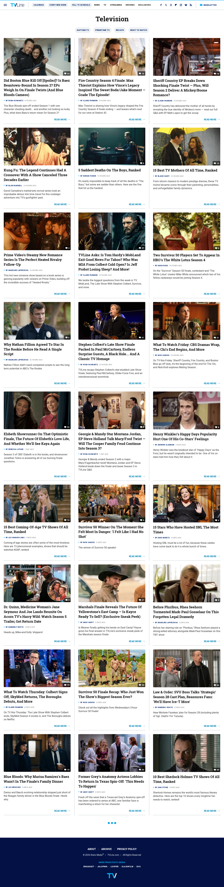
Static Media (97, 854)
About (92, 849)
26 (143, 685)
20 (143, 769)
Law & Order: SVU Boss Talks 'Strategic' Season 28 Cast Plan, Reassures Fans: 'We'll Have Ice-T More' (184, 697)
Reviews (130, 4)
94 (218, 685)
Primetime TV (102, 30)
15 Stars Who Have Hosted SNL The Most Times (185, 529)
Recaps (120, 30)
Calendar (39, 5)
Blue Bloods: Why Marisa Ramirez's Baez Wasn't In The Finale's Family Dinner (36, 779)
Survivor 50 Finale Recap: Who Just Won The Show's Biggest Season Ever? (111, 694)
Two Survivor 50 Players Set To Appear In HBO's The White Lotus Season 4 (186, 257)
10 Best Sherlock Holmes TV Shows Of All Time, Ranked (186, 779)
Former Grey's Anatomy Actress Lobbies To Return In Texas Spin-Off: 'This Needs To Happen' (111, 781)
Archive (106, 849)
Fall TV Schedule (81, 5)
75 (68, 685)
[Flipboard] (176, 5)
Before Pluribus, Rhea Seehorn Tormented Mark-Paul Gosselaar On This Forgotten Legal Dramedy (186, 612)
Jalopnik (102, 866)
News (97, 4)
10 (68, 769)
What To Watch (138, 30)
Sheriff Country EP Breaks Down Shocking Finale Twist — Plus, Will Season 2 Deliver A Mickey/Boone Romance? (181, 87)
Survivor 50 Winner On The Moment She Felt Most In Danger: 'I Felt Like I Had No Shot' (111, 532)
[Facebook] (161, 5)
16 (143, 73)
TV (105, 4)
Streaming (116, 4)
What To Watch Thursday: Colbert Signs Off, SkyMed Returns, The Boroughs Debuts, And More (36, 697)
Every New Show (58, 5)
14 (68, 73)
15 (218, 163)
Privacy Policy (127, 849)
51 (143, 337)
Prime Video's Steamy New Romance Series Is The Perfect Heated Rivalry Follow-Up (33, 260)
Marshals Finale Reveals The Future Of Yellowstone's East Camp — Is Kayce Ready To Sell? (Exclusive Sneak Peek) (110, 612)
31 (218, 337)
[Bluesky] (185, 5)
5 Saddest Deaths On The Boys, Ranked (109, 170)
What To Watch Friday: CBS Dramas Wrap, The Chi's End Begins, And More (186, 347)
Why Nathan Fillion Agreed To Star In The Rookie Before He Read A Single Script (34, 349)
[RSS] (190, 5)
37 (143, 247)
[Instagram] (181, 5)
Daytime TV (83, 30)
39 (218, 769)
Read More (60, 119)
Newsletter (208, 5)
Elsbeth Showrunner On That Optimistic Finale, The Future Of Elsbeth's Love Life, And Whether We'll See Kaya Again (37, 439)
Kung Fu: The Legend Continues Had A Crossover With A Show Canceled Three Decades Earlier (35, 175)
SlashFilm (127, 866)
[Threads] (171, 5)
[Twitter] (166, 5)
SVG (138, 866)
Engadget (88, 866)
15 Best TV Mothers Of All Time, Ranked (185, 170)
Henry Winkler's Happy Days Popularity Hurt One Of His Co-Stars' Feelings (185, 436)
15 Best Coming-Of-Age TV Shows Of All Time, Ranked (36, 529)
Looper (114, 866)
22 (68, 427)
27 (143, 600)
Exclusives (144, 4)
